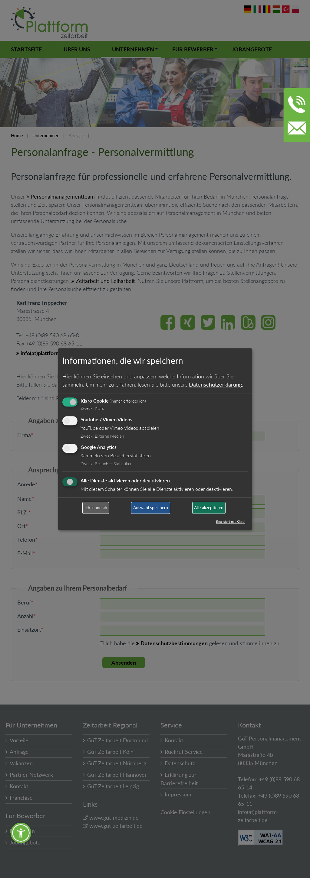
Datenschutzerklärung (215, 384)
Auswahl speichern (150, 507)
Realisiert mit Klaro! (230, 521)
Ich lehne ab (95, 507)
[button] (21, 833)
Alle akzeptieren (208, 507)
